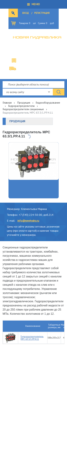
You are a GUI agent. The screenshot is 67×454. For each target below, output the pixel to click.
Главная (7, 102)
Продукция (23, 102)
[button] (33, 4)
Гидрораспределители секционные (23, 109)
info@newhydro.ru (28, 220)
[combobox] (28, 92)
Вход (25, 13)
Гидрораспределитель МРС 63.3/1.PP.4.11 (32, 338)
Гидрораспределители (21, 106)
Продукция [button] (17, 121)
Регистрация (42, 13)
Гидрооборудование (48, 102)
